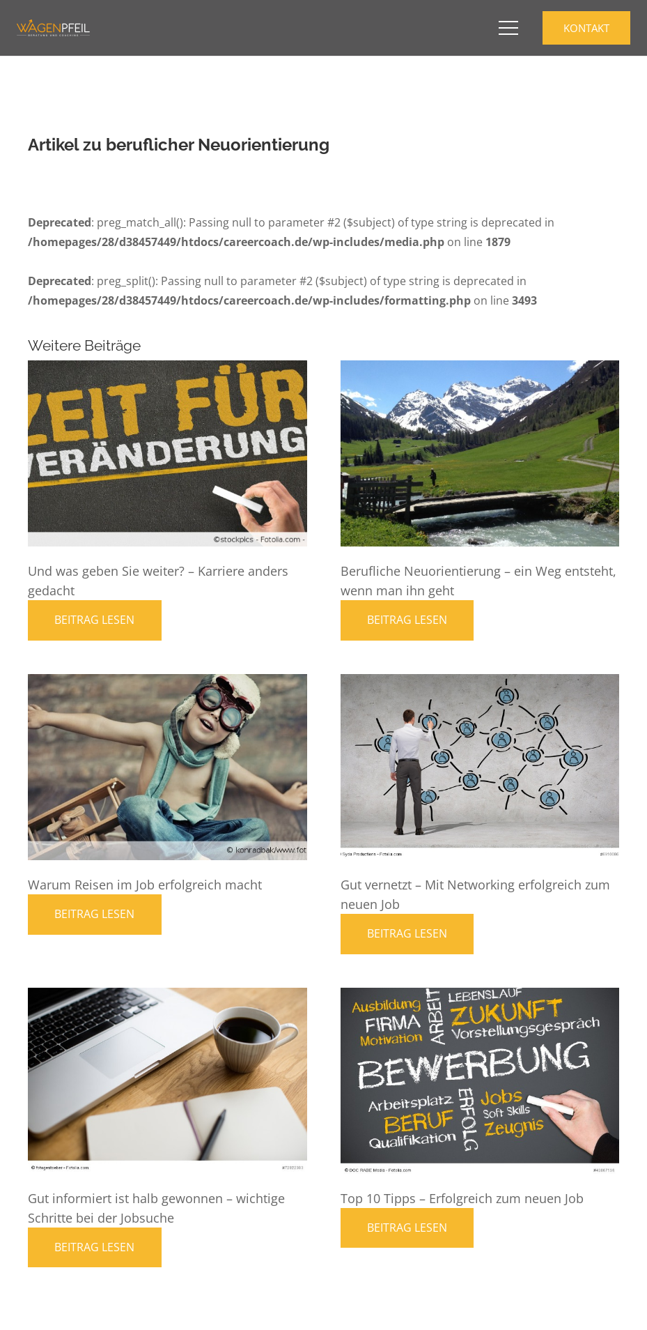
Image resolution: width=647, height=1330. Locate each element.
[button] (508, 27)
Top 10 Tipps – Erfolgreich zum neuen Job (462, 1198)
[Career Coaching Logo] (53, 28)
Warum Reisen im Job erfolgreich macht (145, 884)
